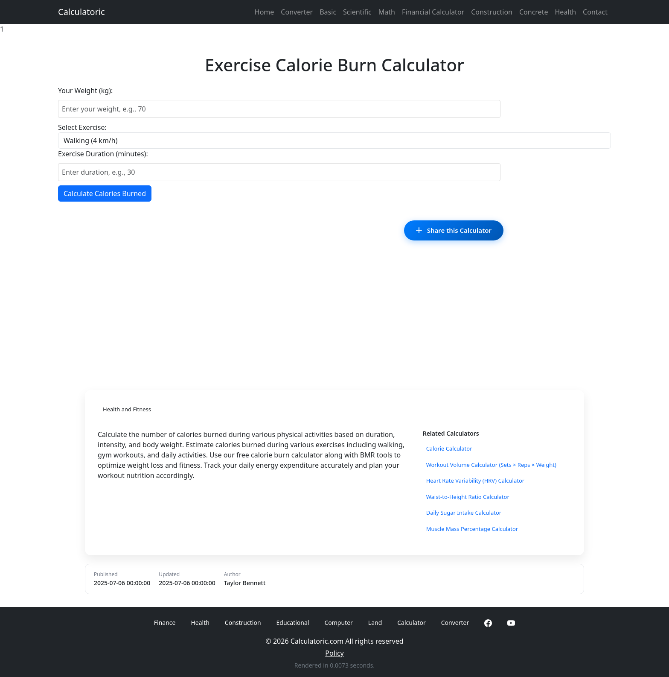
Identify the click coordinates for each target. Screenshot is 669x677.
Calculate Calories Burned (105, 193)
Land (375, 622)
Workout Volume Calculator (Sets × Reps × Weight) (491, 465)
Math (386, 12)
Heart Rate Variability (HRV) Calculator (475, 480)
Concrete (533, 12)
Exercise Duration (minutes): (103, 153)
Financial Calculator (433, 12)
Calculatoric (81, 12)
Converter (297, 12)
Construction (491, 12)
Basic (328, 12)
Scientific (357, 12)
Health (565, 12)
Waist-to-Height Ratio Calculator (467, 497)
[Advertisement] (334, 317)
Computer (338, 622)
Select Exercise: (82, 127)
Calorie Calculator (449, 448)
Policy (334, 653)
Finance (165, 622)
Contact (595, 12)
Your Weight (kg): (85, 90)
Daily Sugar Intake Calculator (464, 512)
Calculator (411, 622)
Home (264, 12)
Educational (292, 622)
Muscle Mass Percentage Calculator (472, 529)
